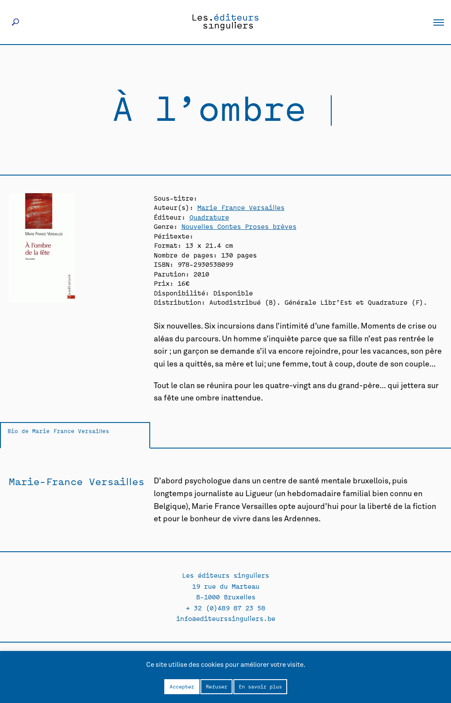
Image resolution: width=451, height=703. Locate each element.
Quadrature (209, 217)
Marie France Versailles (241, 207)
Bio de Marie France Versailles (58, 430)
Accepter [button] (182, 686)
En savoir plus (260, 686)
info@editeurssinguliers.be (225, 618)
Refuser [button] (216, 686)
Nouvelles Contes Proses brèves (238, 226)
